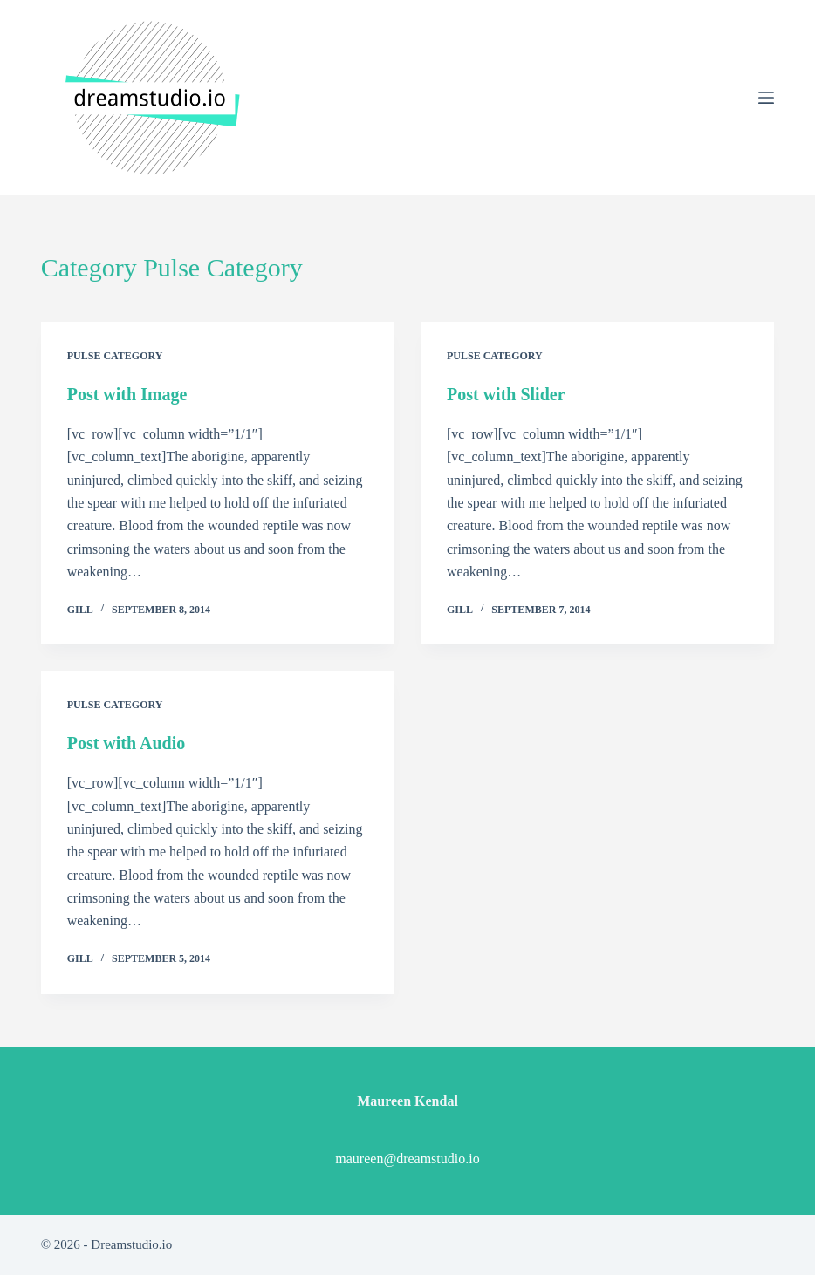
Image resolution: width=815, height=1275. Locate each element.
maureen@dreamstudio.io (407, 1158)
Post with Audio (126, 743)
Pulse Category (115, 356)
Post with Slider (506, 394)
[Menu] (766, 98)
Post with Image (127, 394)
